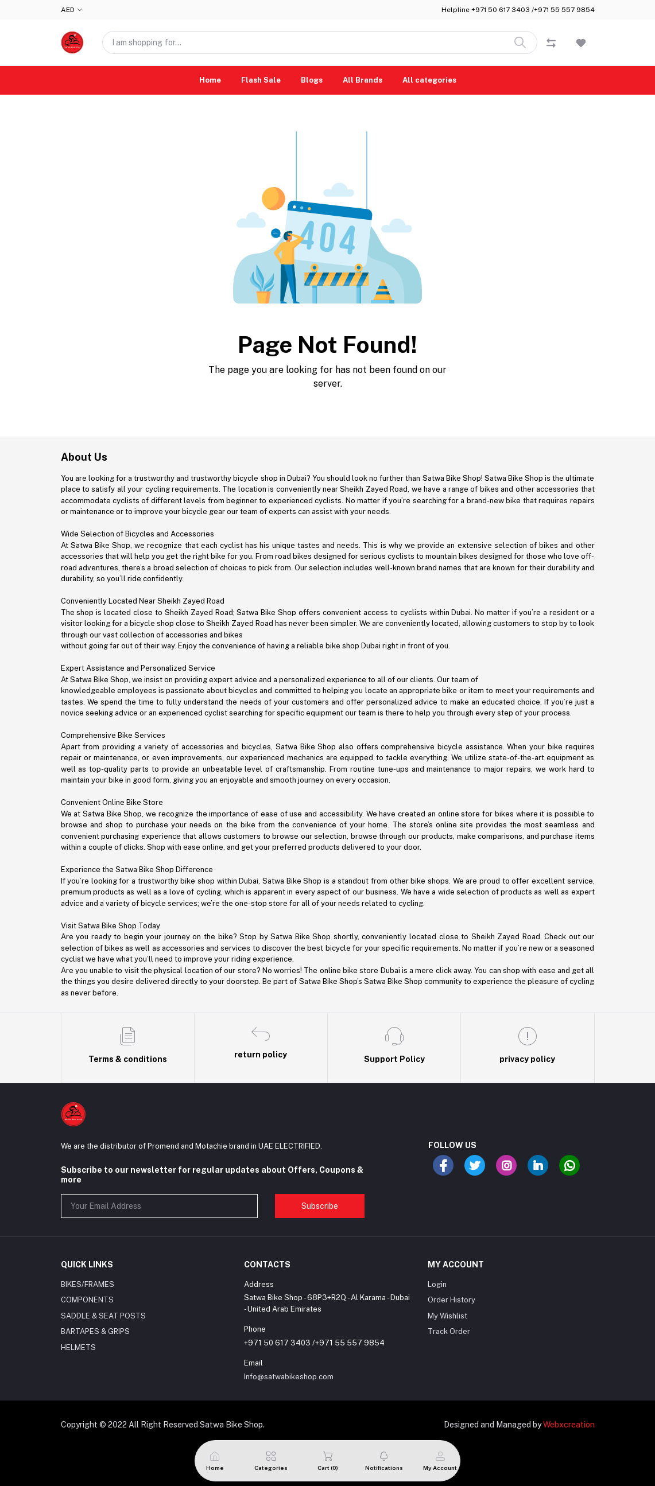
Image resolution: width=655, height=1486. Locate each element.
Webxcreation (569, 1424)
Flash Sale (261, 80)
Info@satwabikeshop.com (289, 1376)
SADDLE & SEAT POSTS (103, 1316)
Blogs (312, 80)
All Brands (362, 80)
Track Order (449, 1331)
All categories (429, 80)
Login (437, 1284)
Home (210, 80)
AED (68, 10)
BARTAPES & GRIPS (95, 1331)
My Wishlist (447, 1316)
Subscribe (319, 1206)
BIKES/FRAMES (87, 1284)
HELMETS (78, 1347)
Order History (451, 1300)
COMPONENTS (87, 1300)
